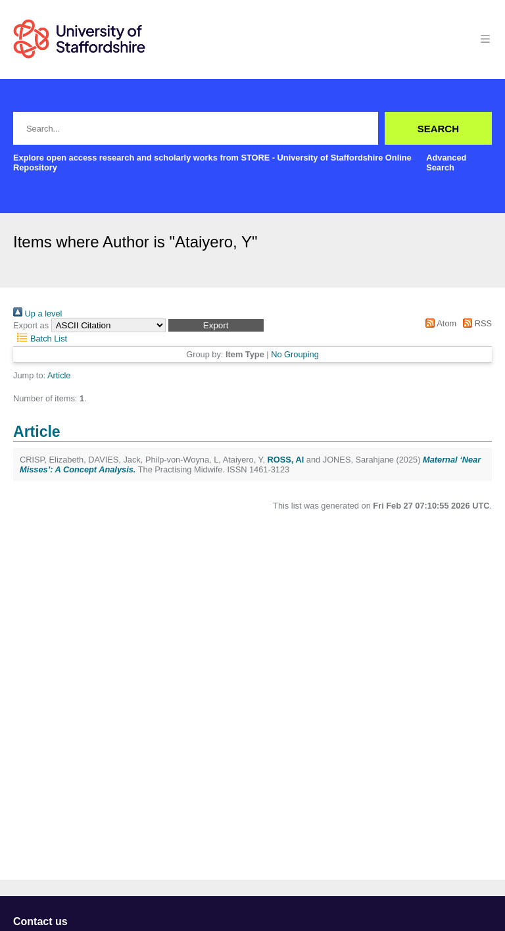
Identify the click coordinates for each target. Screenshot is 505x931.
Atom (438, 323)
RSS (475, 323)
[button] (216, 325)
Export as (31, 325)
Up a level (37, 313)
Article (59, 375)
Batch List (40, 338)
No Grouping (295, 354)
